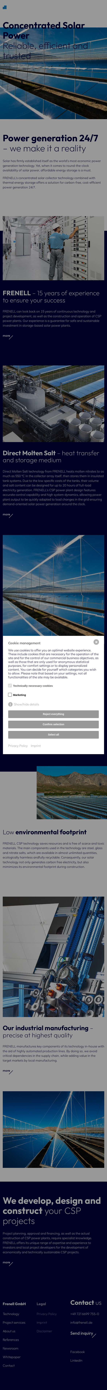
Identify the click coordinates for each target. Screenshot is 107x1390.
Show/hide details (26, 704)
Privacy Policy (18, 746)
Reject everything (53, 714)
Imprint (36, 746)
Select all (53, 734)
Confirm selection (53, 724)
